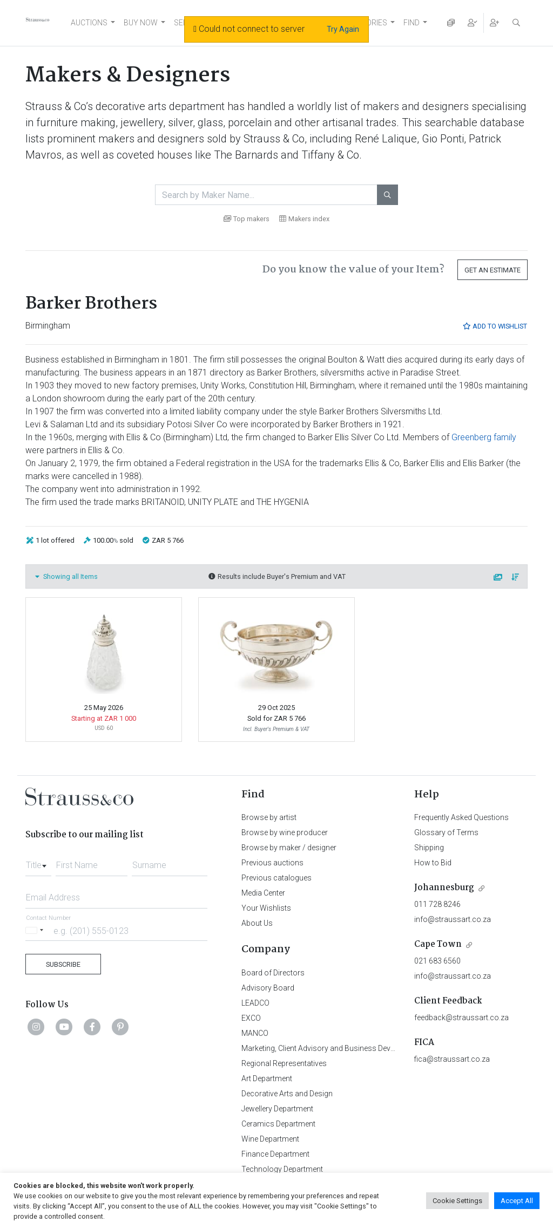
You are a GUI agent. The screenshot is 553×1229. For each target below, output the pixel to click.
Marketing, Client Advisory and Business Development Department (352, 1048)
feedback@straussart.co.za (461, 1017)
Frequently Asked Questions (461, 817)
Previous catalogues (276, 877)
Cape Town (438, 944)
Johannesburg (444, 888)
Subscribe (63, 964)
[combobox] (38, 862)
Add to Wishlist (494, 326)
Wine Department (270, 1139)
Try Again (343, 29)
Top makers (246, 219)
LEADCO (255, 1003)
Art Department (266, 1078)
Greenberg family (483, 437)
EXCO (251, 1018)
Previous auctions (272, 862)
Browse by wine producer (284, 832)
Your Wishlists (266, 908)
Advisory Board (267, 988)
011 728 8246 (437, 904)
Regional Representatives (284, 1063)
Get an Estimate (492, 270)
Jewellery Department (277, 1108)
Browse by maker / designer (288, 847)
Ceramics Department (278, 1123)
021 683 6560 (437, 961)
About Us (257, 923)
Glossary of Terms (446, 832)
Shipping (429, 847)
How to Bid (432, 862)
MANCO (254, 1033)
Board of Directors (273, 972)
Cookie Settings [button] (457, 1201)
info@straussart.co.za (452, 919)
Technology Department (282, 1169)
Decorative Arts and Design (287, 1093)
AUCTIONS (89, 22)
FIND (411, 22)
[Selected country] (36, 930)
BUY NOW (141, 22)
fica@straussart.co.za (452, 1059)
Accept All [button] (517, 1201)
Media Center (263, 893)
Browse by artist (268, 817)
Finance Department (275, 1154)
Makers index (304, 219)
